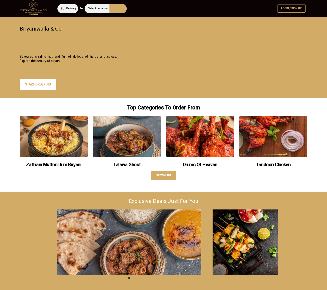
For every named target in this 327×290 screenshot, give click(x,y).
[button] (67, 8)
